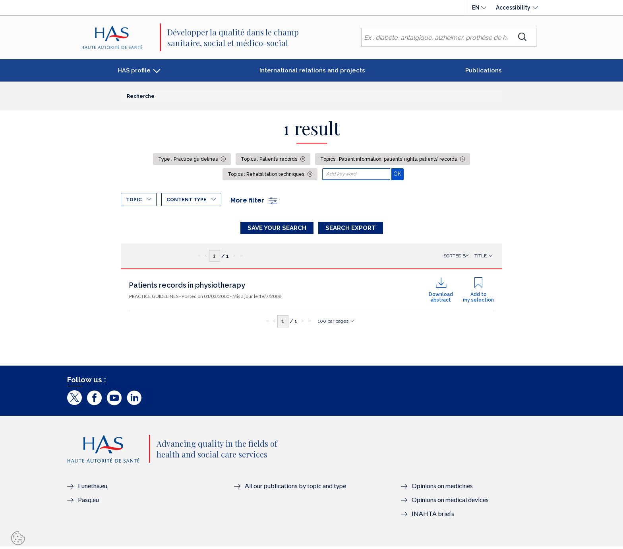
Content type (186, 199)
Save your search (277, 228)
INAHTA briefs (433, 516)
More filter (254, 200)
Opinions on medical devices (450, 502)
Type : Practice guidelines (188, 159)
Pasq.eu (88, 502)
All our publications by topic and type (295, 488)
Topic (134, 199)
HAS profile (134, 70)
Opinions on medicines (442, 488)
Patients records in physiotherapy (187, 287)
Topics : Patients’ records (269, 159)
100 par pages (333, 323)
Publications (483, 70)
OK (398, 173)
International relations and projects (312, 70)
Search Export (350, 228)
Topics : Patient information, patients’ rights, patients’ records (389, 159)
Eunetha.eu (92, 488)
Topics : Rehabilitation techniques (267, 174)
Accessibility (513, 7)
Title (480, 258)
